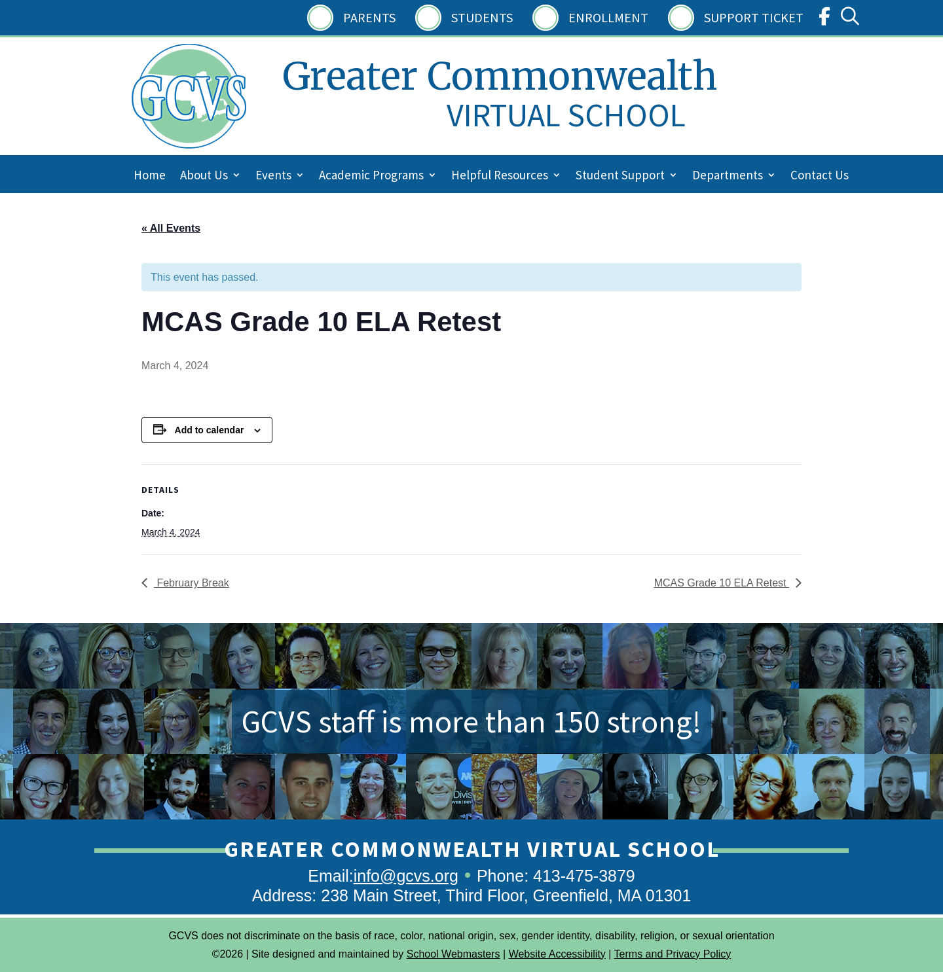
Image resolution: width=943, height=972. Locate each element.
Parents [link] (369, 17)
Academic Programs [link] (371, 176)
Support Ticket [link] (754, 17)
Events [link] (273, 176)
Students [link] (482, 17)
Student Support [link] (620, 176)
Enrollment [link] (608, 17)
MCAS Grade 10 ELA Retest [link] (721, 582)
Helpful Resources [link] (499, 176)
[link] (824, 19)
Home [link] (150, 176)
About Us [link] (204, 176)
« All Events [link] (170, 228)
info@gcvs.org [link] (406, 876)
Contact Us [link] (819, 176)
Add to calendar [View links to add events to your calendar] (209, 430)
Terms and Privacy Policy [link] (672, 954)
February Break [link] (191, 582)
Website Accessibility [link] (557, 954)
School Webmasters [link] (453, 954)
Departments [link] (727, 176)
